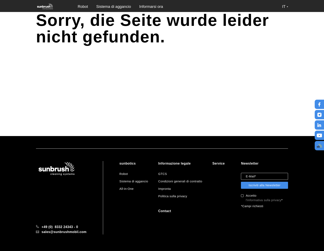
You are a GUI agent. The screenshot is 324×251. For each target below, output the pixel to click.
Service (218, 163)
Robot (83, 6)
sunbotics (127, 163)
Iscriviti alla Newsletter (264, 185)
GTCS (162, 174)
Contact (164, 211)
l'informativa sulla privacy (263, 200)
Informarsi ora (151, 6)
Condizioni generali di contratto (180, 181)
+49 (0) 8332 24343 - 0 (60, 227)
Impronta (164, 188)
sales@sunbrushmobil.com (64, 232)
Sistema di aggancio (113, 6)
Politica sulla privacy (172, 196)
